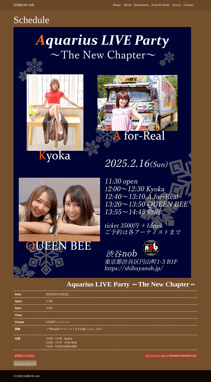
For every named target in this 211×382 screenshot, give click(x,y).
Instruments (141, 5)
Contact (189, 5)
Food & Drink (160, 5)
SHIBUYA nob (24, 5)
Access (176, 5)
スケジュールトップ (25, 363)
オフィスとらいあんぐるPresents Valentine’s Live (170, 355)
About (127, 5)
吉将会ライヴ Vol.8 (24, 355)
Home (117, 5)
